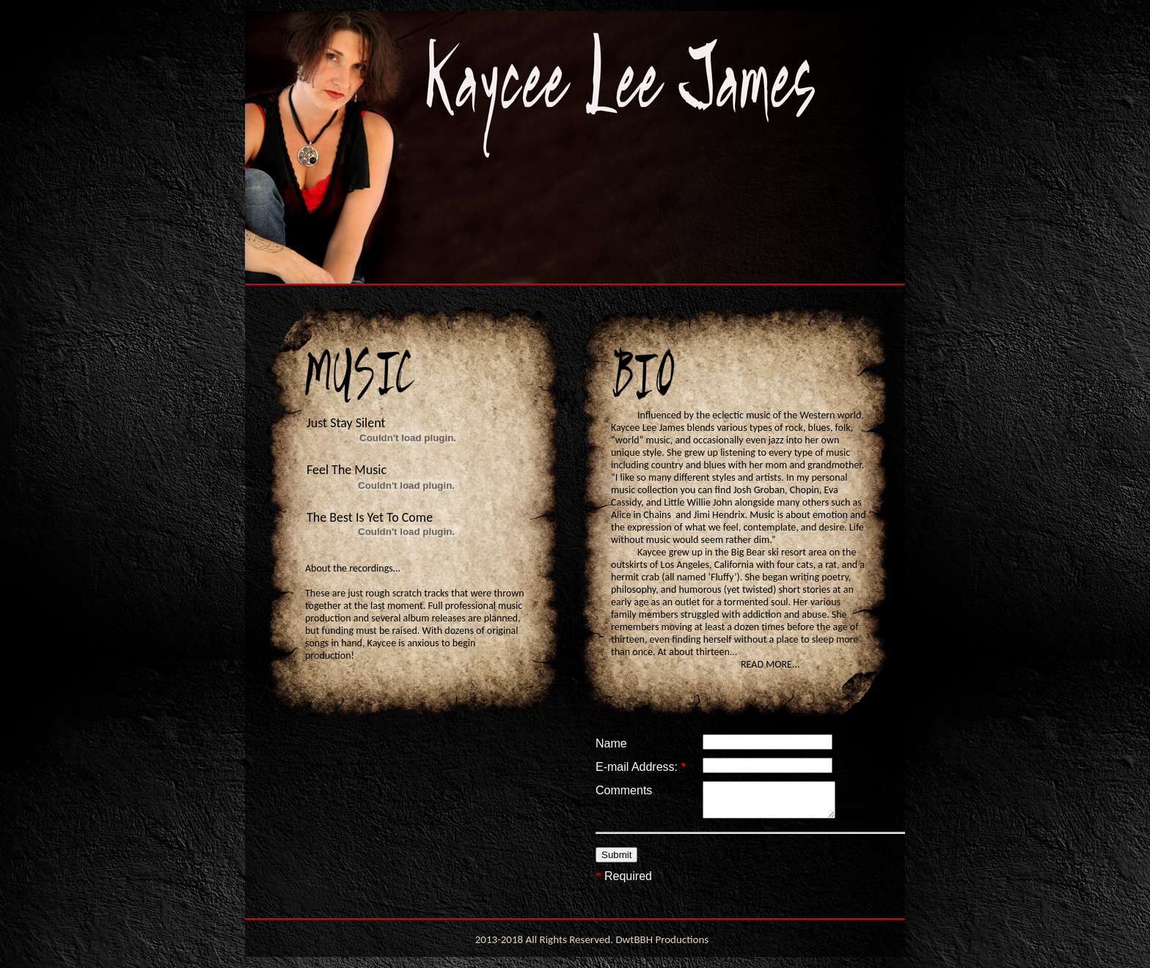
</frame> (773, 824)
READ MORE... (770, 664)
